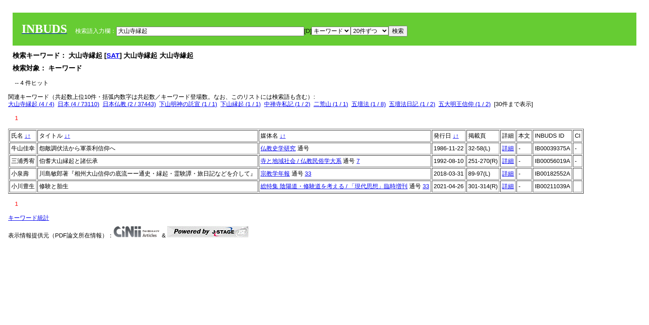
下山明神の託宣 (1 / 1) (188, 104)
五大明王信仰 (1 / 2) (465, 104)
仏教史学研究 (278, 148)
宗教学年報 (275, 173)
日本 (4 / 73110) (79, 104)
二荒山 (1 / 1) (331, 104)
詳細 (508, 148)
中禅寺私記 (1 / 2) (287, 104)
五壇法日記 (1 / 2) (412, 104)
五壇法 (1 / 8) (369, 104)
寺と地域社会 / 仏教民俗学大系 (301, 161)
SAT (112, 55)
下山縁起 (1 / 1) (240, 104)
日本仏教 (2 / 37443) (129, 104)
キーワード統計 (28, 217)
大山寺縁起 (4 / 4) (31, 104)
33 (308, 173)
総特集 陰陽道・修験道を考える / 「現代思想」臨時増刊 (334, 186)
